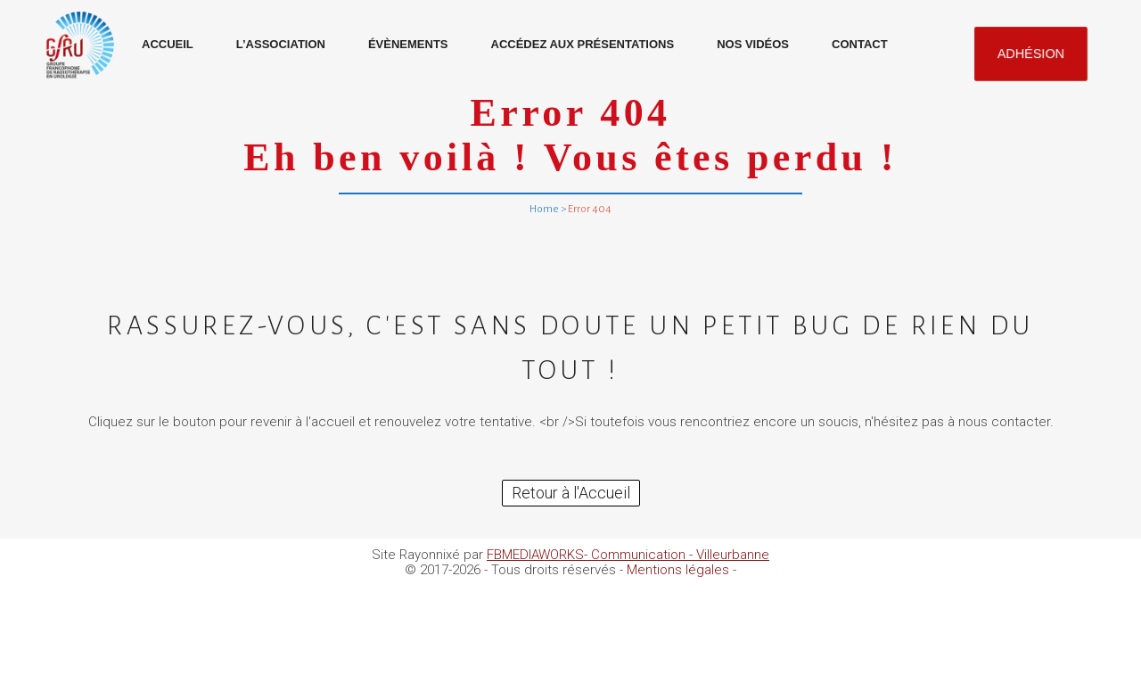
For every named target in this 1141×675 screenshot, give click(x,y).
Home (544, 209)
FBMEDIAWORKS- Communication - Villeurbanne (628, 555)
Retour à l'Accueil (571, 492)
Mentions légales (678, 570)
